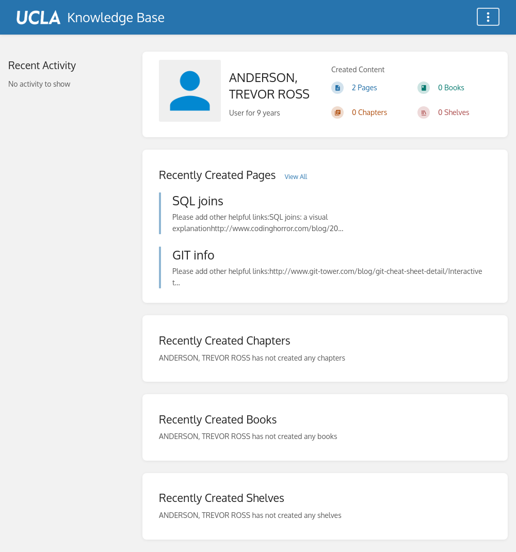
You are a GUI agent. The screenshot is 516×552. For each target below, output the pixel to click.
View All (296, 177)
